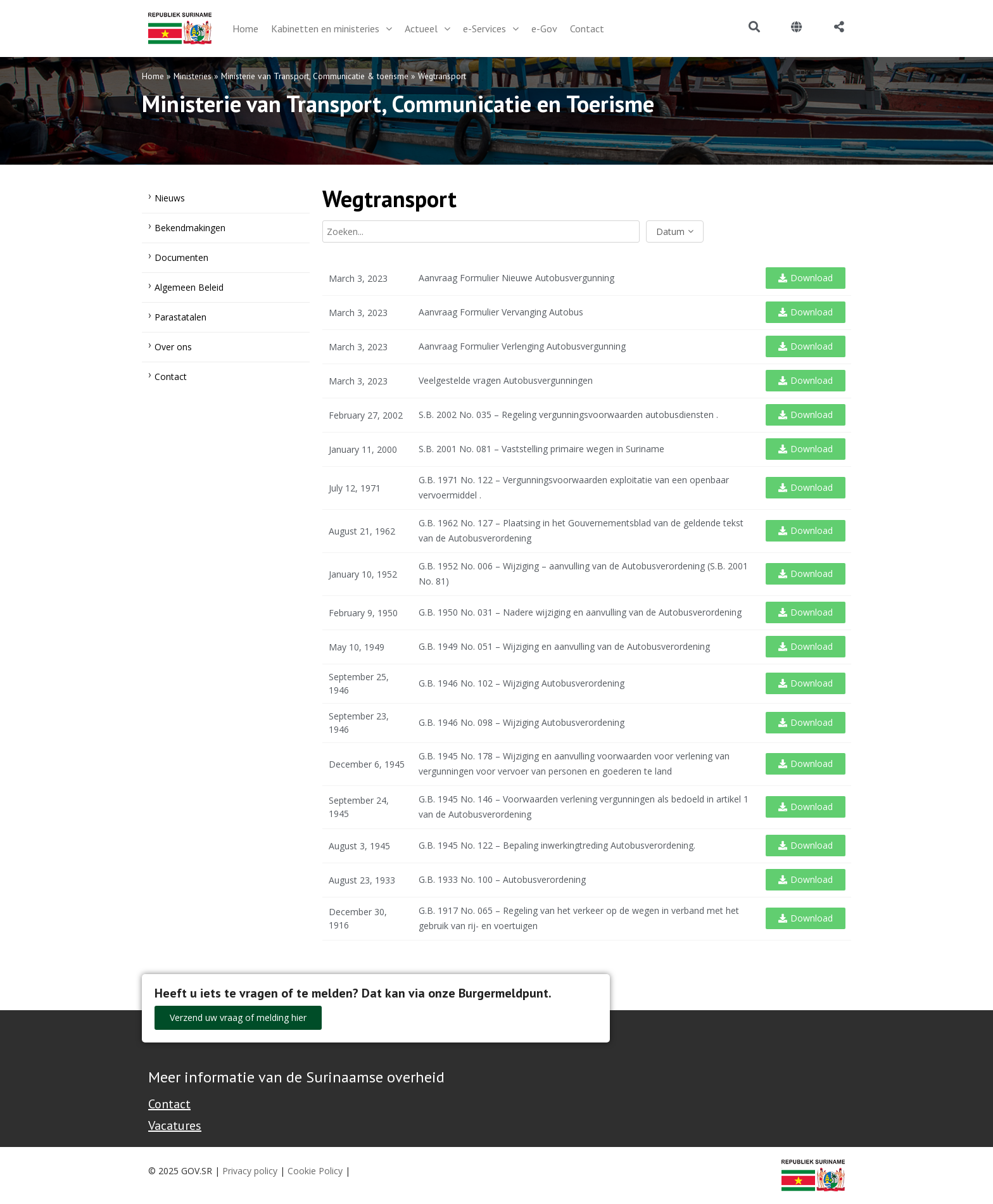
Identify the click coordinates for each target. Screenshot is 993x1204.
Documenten (181, 257)
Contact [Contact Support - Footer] (169, 1104)
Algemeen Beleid (189, 287)
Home (153, 76)
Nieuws (170, 198)
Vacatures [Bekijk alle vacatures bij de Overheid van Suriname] (174, 1125)
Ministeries (193, 76)
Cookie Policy (315, 1171)
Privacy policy (249, 1171)
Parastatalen (180, 317)
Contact (171, 377)
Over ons (173, 347)
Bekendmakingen (190, 228)
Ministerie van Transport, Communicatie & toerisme (314, 76)
